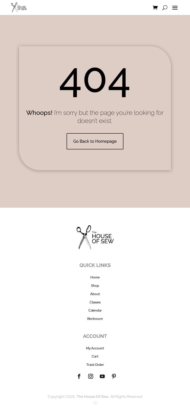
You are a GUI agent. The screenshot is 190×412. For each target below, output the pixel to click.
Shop (95, 285)
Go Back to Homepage (95, 141)
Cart (95, 356)
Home (95, 277)
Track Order (95, 364)
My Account (95, 348)
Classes (95, 302)
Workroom (95, 318)
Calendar (95, 310)
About (95, 294)
